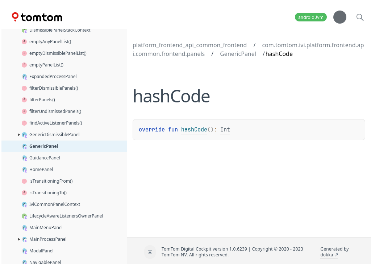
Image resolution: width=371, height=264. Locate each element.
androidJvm (311, 17)
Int (225, 129)
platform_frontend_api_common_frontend (190, 45)
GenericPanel (238, 54)
